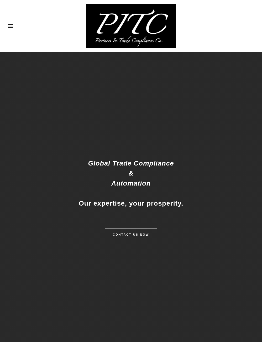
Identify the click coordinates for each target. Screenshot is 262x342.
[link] (131, 26)
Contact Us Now (131, 234)
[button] (13, 26)
